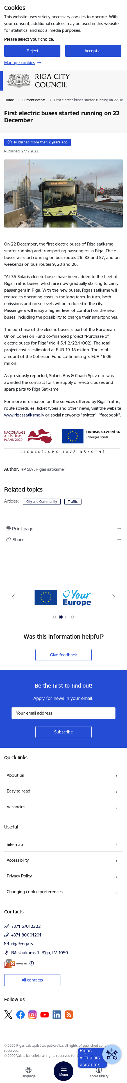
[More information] (32, 963)
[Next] (114, 596)
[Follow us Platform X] (8, 1014)
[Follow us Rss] (69, 1014)
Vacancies (16, 806)
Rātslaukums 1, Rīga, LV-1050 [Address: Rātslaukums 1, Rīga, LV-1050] (39, 952)
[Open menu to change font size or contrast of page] (99, 1073)
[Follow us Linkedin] (57, 1014)
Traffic (73, 501)
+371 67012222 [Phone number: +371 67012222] (26, 926)
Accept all (93, 50)
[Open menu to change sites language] (28, 1073)
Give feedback (63, 655)
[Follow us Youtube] (44, 1014)
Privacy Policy (19, 876)
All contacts (32, 980)
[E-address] (15, 963)
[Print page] (63, 528)
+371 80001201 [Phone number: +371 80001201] (26, 935)
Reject (32, 50)
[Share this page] (63, 539)
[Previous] (13, 596)
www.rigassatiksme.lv (24, 415)
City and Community (41, 501)
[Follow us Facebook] (20, 1014)
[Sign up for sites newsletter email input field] (63, 713)
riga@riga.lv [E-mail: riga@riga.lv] (22, 943)
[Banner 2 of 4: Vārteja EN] (64, 597)
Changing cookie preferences (35, 891)
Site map (15, 844)
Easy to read (18, 791)
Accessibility (18, 860)
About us (15, 775)
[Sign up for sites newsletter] (63, 732)
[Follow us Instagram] (32, 1014)
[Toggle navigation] (63, 1071)
